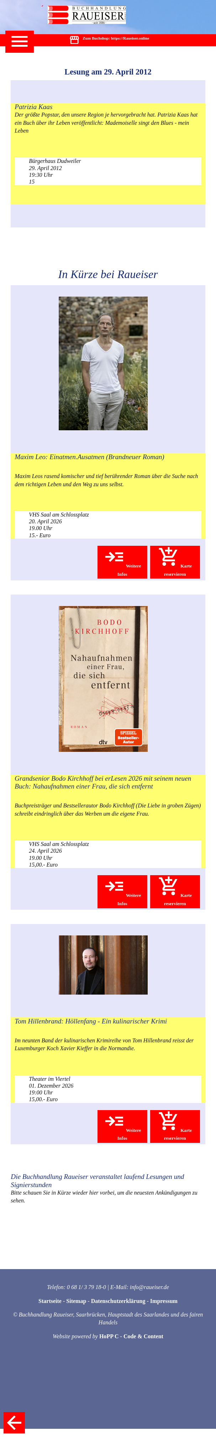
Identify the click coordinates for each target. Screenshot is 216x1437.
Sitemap (76, 1301)
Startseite (50, 1301)
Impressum (164, 1301)
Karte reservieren (175, 561)
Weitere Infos (122, 561)
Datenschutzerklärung (118, 1301)
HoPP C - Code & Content (131, 1336)
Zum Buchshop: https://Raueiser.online (109, 40)
